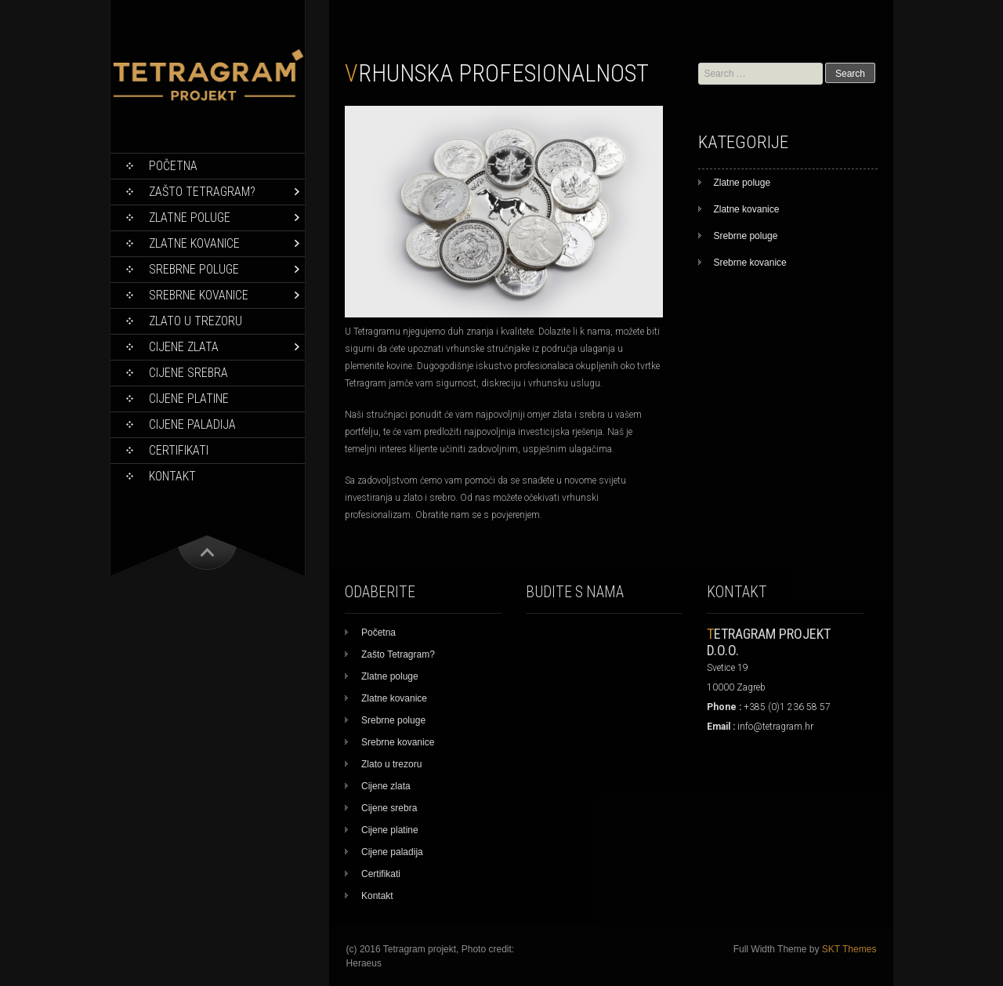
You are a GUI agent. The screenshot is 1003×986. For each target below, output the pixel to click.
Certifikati (178, 450)
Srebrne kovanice (198, 295)
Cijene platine (189, 398)
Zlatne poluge (189, 217)
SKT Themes (849, 949)
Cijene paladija (192, 424)
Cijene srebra (188, 372)
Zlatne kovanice (194, 243)
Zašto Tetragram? (202, 191)
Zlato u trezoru (195, 321)
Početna (173, 165)
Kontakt (172, 476)
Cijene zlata (184, 346)
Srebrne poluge (194, 269)
